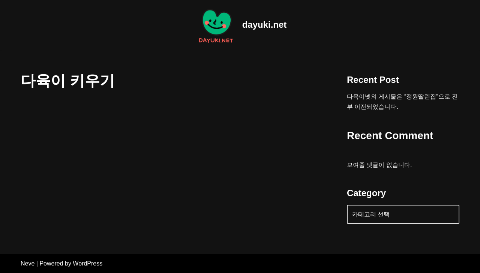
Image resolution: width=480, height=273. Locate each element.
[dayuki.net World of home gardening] (240, 25)
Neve (27, 263)
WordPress (87, 263)
